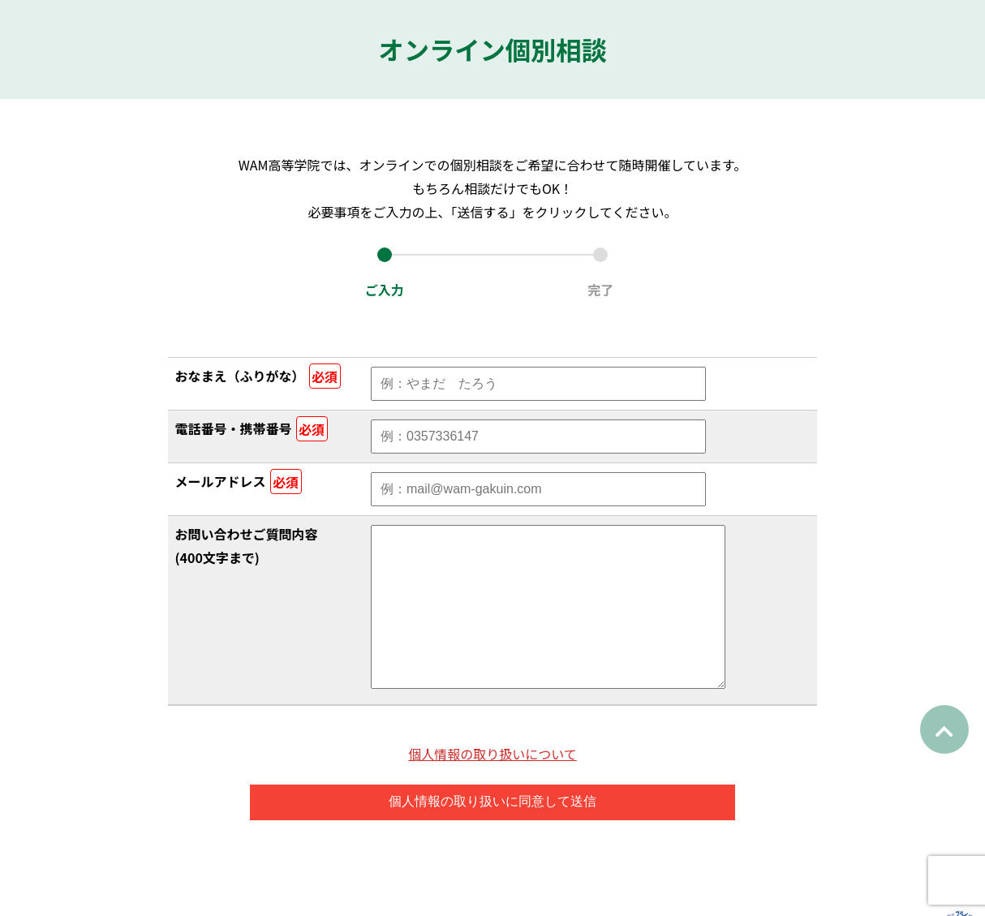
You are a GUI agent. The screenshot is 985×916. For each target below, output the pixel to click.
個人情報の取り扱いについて (492, 786)
